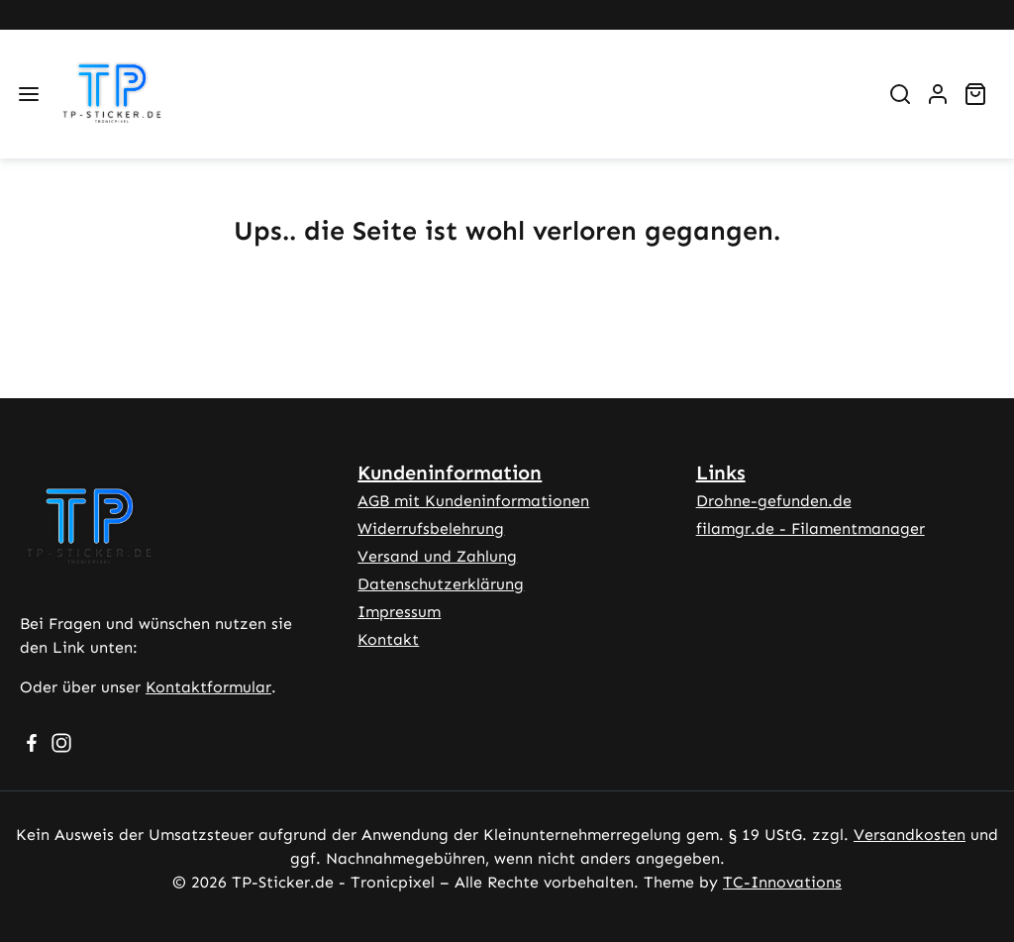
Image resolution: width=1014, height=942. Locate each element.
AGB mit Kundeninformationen (473, 500)
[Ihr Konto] (938, 94)
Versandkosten (909, 834)
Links (721, 472)
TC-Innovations (782, 882)
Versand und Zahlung (437, 556)
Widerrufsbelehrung (430, 528)
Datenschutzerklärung (440, 584)
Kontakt (388, 639)
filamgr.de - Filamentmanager (810, 528)
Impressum (399, 611)
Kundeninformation (449, 472)
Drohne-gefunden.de (774, 500)
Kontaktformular (208, 687)
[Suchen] (900, 94)
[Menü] (29, 94)
